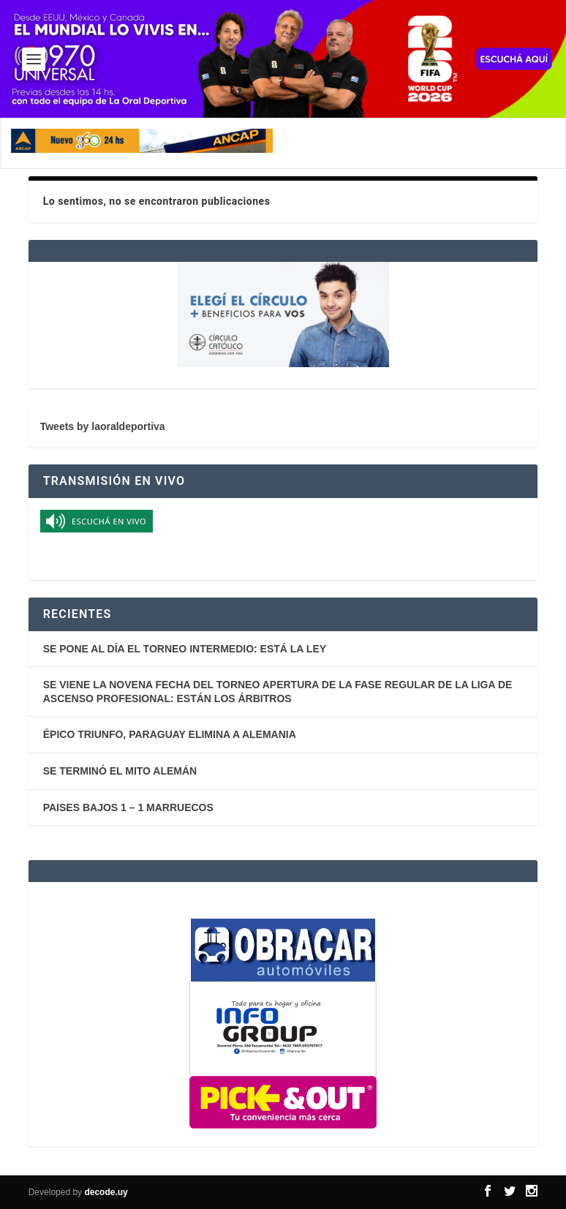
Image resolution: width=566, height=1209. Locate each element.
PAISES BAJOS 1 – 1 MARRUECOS (128, 807)
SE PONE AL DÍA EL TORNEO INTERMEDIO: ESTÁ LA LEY (184, 649)
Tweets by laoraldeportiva (102, 426)
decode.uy (105, 1192)
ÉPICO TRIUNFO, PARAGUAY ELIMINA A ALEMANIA (169, 734)
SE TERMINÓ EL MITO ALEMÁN (120, 771)
